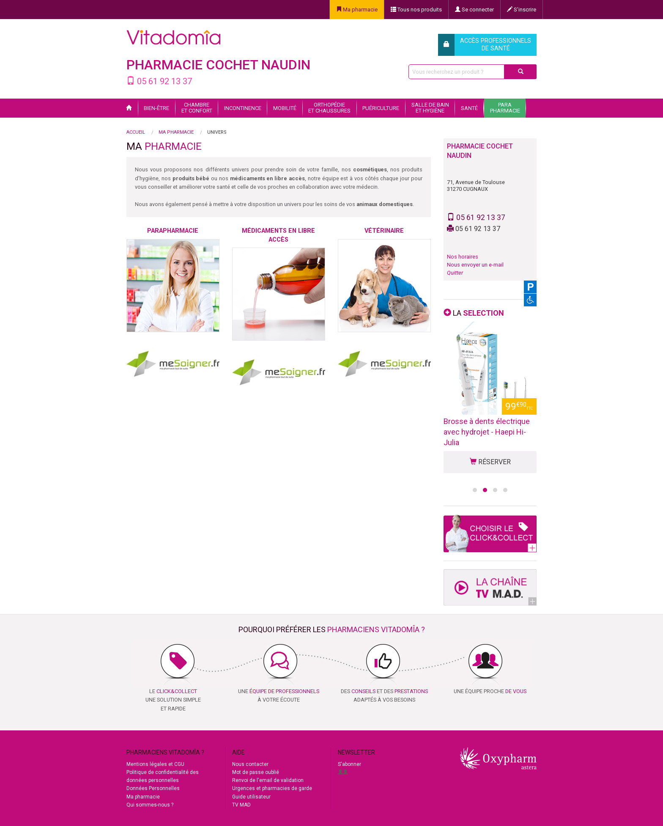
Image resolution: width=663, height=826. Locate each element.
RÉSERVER (490, 462)
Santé (469, 108)
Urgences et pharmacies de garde (272, 788)
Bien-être (156, 108)
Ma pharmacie (357, 9)
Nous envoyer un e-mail (475, 265)
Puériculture (380, 108)
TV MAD (241, 805)
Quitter (455, 273)
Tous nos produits (416, 9)
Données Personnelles (153, 788)
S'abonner (349, 764)
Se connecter (474, 9)
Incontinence (242, 108)
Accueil (135, 132)
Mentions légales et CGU (155, 764)
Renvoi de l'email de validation (268, 780)
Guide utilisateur (251, 797)
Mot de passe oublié (255, 772)
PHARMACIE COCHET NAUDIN (218, 65)
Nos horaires (462, 256)
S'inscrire (521, 9)
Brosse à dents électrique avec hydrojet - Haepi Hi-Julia (487, 432)
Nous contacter (250, 764)
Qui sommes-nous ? (149, 805)
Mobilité (284, 108)
